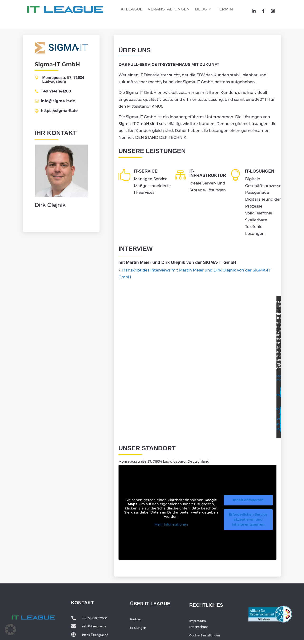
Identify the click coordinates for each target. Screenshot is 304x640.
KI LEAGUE (131, 9)
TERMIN (225, 9)
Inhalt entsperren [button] (248, 500)
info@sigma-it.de (58, 101)
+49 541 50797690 (94, 618)
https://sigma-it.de (59, 111)
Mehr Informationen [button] (280, 378)
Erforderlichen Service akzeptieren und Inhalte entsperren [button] (248, 519)
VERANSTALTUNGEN (169, 9)
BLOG (201, 9)
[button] (10, 629)
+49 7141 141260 (56, 91)
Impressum (197, 621)
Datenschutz (198, 627)
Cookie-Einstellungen (204, 635)
